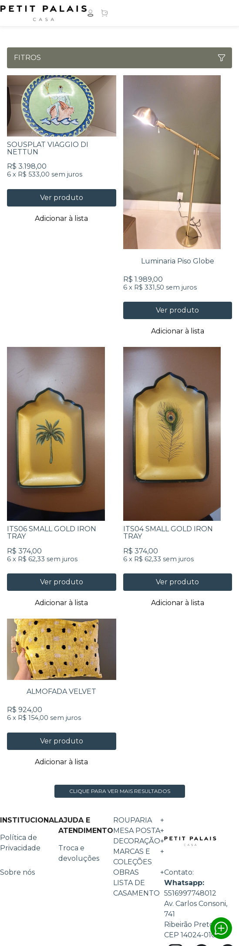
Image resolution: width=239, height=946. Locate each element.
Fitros (119, 57)
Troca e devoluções (78, 853)
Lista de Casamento (136, 888)
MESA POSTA (138, 831)
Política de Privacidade (20, 842)
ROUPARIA (138, 820)
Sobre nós (17, 872)
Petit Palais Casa (190, 841)
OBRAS (138, 872)
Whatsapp (221, 928)
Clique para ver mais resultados (119, 791)
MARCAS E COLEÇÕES (138, 856)
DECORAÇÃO (138, 841)
